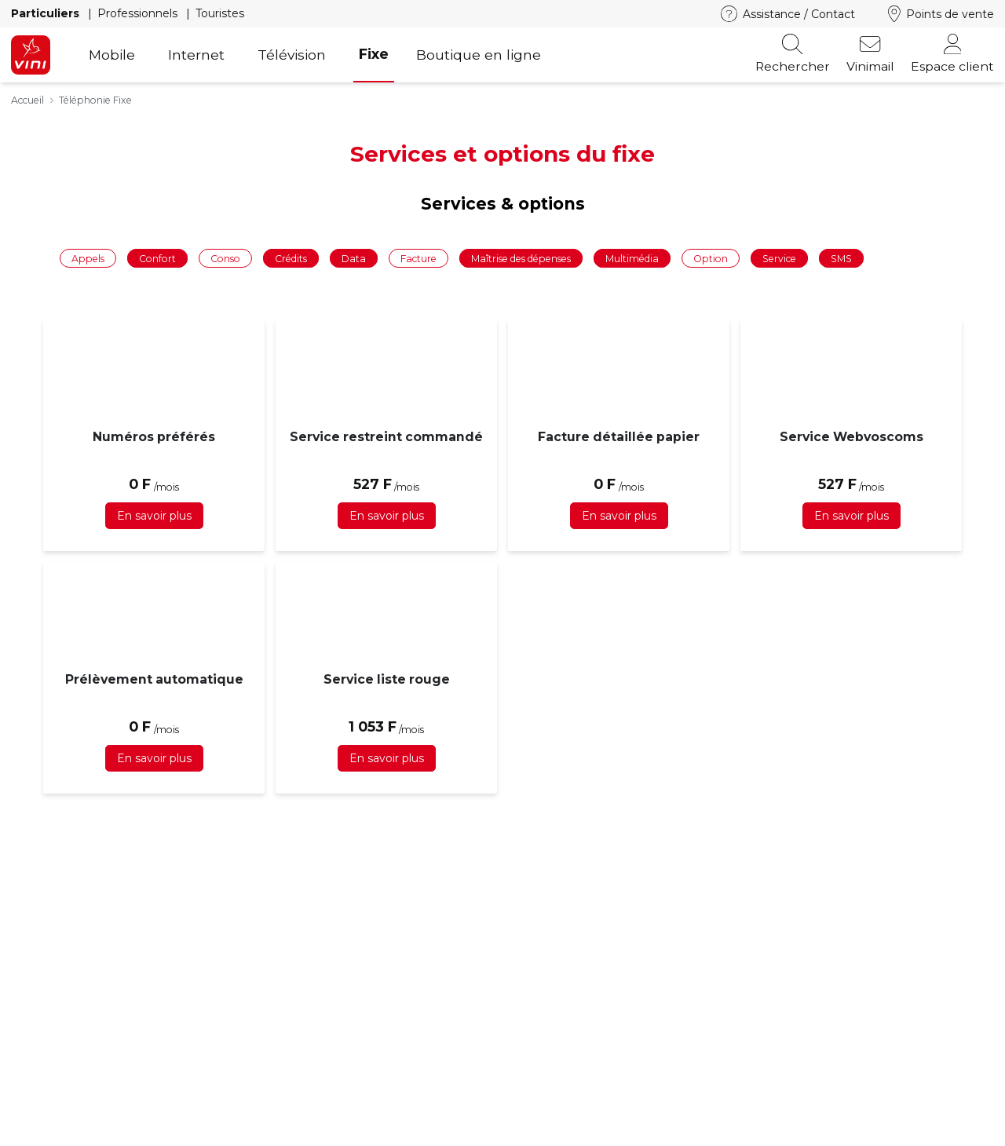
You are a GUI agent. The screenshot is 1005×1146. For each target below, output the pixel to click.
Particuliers (46, 13)
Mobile (112, 54)
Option (710, 258)
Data (354, 258)
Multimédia (632, 258)
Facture (418, 258)
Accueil (27, 100)
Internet (196, 54)
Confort (157, 258)
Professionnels (139, 13)
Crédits (291, 258)
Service (779, 258)
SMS (841, 258)
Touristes (220, 13)
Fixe (374, 54)
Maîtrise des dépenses (521, 258)
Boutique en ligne (478, 54)
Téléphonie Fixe (95, 100)
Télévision (292, 54)
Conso (225, 258)
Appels (87, 258)
